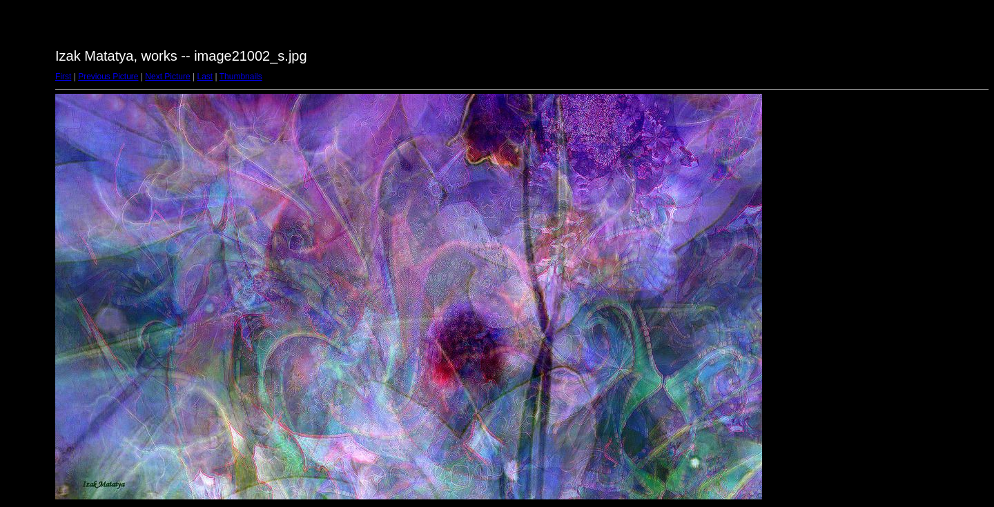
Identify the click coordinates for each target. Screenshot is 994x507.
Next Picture (167, 76)
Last (205, 76)
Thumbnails (241, 76)
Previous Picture (108, 76)
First (63, 76)
